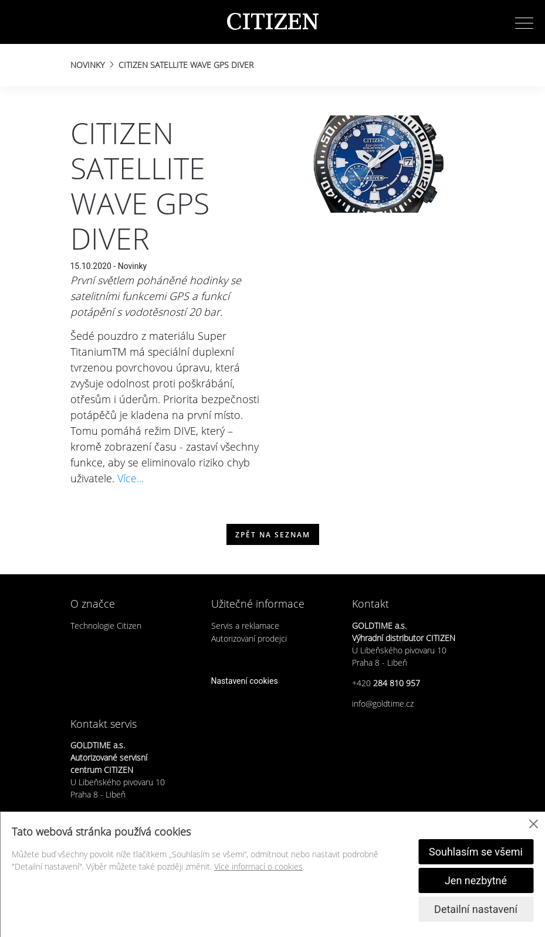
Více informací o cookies (258, 866)
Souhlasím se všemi (476, 852)
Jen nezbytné (476, 880)
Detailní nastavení (475, 909)
